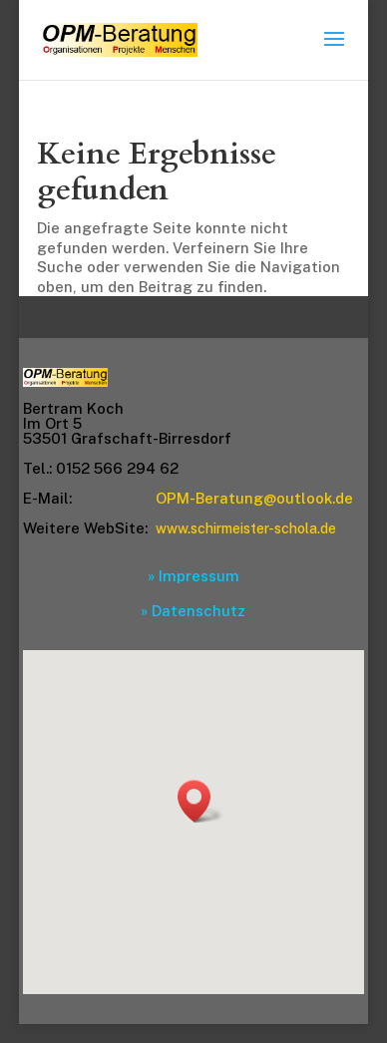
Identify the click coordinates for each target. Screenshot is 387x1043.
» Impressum (193, 575)
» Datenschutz (193, 610)
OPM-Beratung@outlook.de (254, 498)
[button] (200, 801)
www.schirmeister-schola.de (246, 528)
